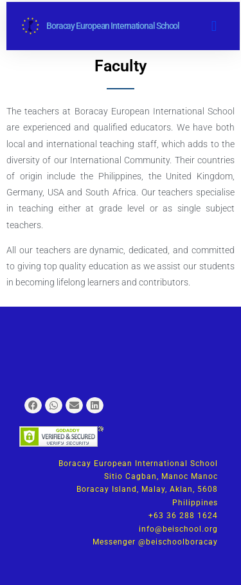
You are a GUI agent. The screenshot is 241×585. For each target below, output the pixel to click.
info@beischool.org (178, 529)
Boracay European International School (112, 26)
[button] (214, 26)
